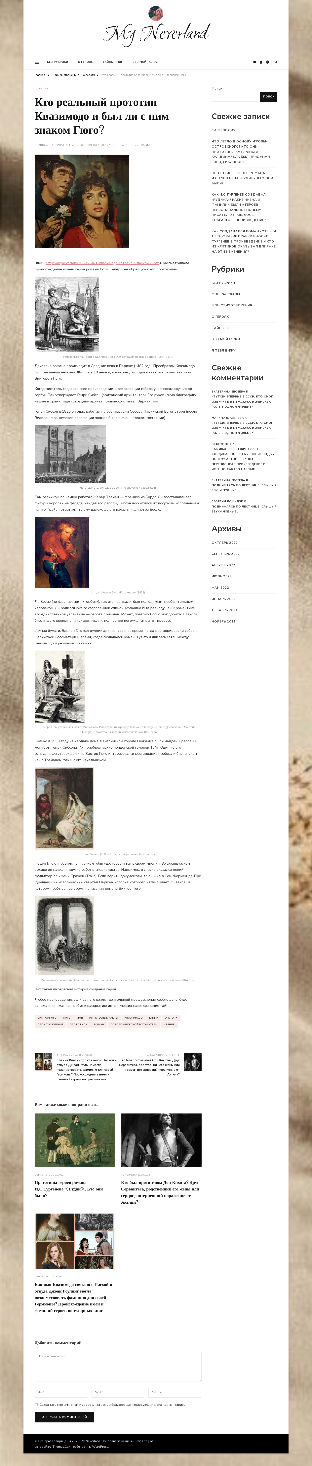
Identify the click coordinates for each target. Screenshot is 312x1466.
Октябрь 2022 (225, 543)
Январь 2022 (224, 599)
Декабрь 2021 (225, 610)
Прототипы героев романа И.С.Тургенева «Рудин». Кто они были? (72, 1189)
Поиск (217, 88)
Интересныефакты (103, 1017)
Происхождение (50, 1024)
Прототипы (79, 1024)
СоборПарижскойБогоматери (134, 1024)
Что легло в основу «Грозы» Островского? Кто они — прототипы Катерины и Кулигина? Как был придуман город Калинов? (241, 151)
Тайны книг (113, 62)
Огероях (171, 1017)
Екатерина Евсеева (61, 145)
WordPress (100, 1459)
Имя (80, 1017)
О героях (85, 62)
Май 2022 (220, 587)
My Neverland (156, 34)
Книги (153, 1017)
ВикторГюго (47, 1017)
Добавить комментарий (133, 145)
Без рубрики (57, 62)
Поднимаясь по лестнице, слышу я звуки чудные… (244, 487)
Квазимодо (134, 1017)
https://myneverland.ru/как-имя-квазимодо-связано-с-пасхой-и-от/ (102, 262)
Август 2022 (223, 565)
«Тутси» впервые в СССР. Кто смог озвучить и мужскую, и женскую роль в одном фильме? (242, 401)
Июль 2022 (222, 576)
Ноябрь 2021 (224, 621)
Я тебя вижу (224, 350)
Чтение (169, 1024)
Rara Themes (54, 1459)
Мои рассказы (226, 294)
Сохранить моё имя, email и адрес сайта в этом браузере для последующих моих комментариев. (113, 1417)
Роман (99, 1024)
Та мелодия (224, 130)
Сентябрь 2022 (226, 554)
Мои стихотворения (232, 305)
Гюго (67, 1017)
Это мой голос (145, 62)
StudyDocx (221, 444)
